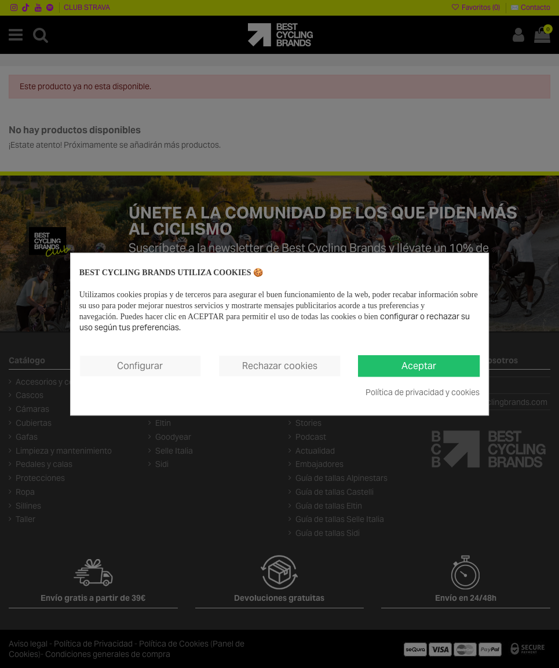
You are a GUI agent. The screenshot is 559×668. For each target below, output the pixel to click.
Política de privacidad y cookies (423, 392)
